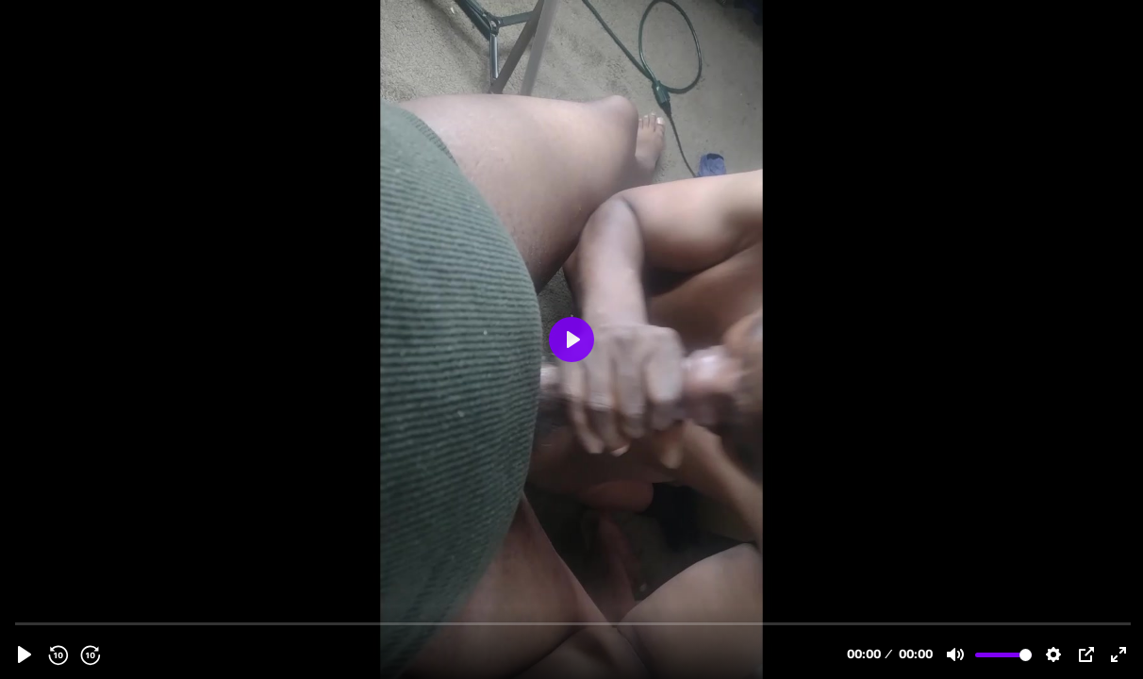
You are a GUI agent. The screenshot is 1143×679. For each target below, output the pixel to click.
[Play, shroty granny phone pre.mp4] (24, 654)
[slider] (573, 623)
